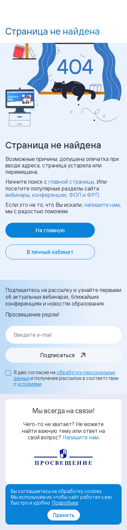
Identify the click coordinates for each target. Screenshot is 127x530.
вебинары (17, 194)
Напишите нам (81, 437)
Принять (64, 515)
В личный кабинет (50, 252)
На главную (50, 230)
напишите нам (102, 204)
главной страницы (71, 181)
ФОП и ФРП (84, 194)
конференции (49, 194)
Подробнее (65, 503)
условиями (29, 384)
